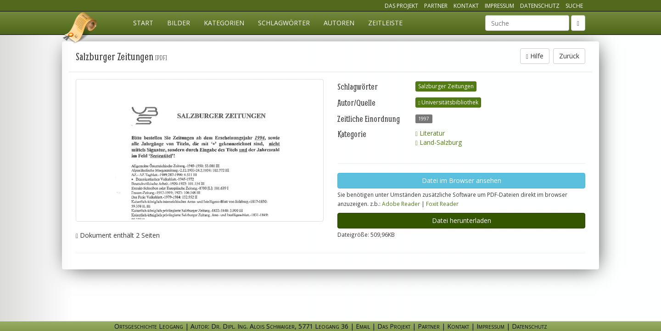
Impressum (499, 6)
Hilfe (534, 55)
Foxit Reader (442, 203)
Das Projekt (401, 6)
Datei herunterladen (461, 220)
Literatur (430, 133)
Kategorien (224, 22)
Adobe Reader (401, 203)
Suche (574, 6)
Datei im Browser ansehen (461, 180)
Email (363, 326)
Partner (436, 6)
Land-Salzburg (438, 142)
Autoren (339, 22)
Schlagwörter (284, 22)
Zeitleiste (385, 22)
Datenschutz (540, 6)
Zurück (569, 55)
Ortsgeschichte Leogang (80, 29)
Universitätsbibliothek (448, 102)
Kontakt (466, 6)
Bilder (178, 22)
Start (143, 22)
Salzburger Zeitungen (446, 86)
